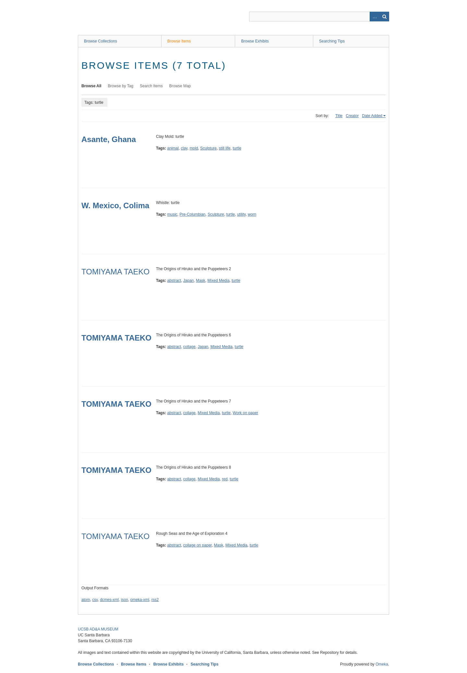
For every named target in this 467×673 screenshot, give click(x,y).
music (172, 214)
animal (172, 148)
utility (241, 214)
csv (95, 599)
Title (338, 116)
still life (225, 148)
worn (252, 214)
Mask (200, 280)
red (224, 479)
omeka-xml (140, 599)
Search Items (151, 86)
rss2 (155, 599)
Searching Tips (332, 41)
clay (184, 148)
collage (189, 346)
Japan (188, 280)
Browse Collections (100, 41)
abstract (174, 280)
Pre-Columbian (192, 214)
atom (85, 599)
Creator (352, 116)
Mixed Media (219, 280)
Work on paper (245, 413)
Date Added (372, 116)
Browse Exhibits (255, 41)
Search (384, 16)
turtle (237, 148)
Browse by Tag (121, 86)
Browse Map (180, 86)
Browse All (91, 86)
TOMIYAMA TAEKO (115, 271)
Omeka (382, 664)
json (124, 599)
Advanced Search (374, 16)
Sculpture (208, 148)
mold (194, 148)
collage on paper (197, 545)
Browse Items (179, 41)
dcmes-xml (109, 599)
